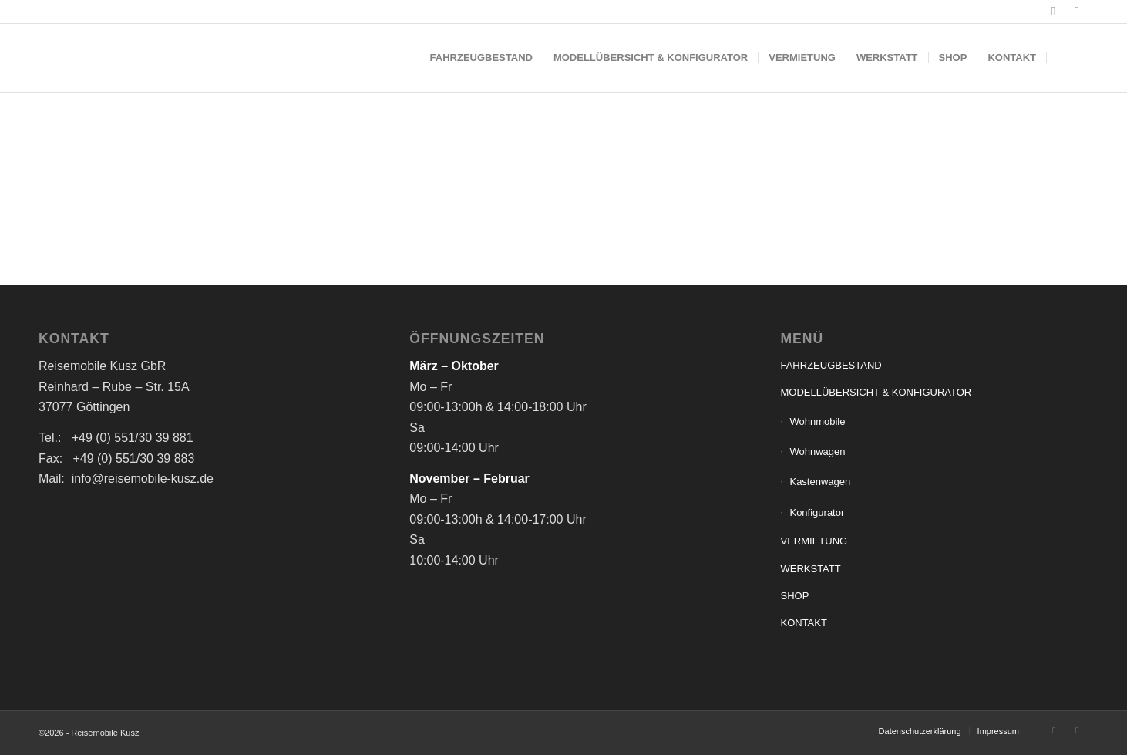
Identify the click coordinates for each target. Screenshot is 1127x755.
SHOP (794, 596)
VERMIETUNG (813, 541)
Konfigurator (816, 512)
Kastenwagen (819, 481)
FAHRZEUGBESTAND (830, 365)
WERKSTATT (810, 569)
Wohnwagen (817, 451)
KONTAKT (803, 623)
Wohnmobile (817, 421)
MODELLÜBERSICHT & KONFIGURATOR (875, 392)
